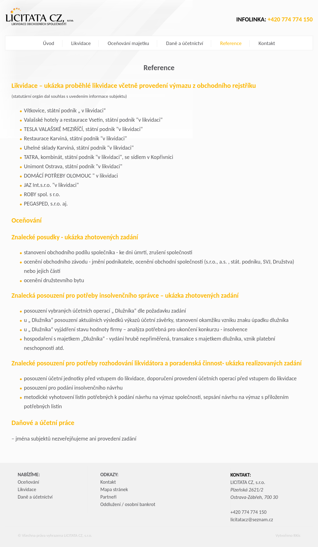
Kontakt (267, 43)
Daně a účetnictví (184, 43)
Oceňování (28, 482)
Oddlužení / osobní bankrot (127, 504)
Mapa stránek (114, 489)
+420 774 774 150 (248, 512)
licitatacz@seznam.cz (251, 519)
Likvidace (81, 43)
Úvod (48, 43)
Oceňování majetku (128, 43)
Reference (231, 43)
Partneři (108, 497)
